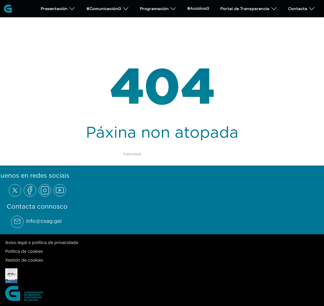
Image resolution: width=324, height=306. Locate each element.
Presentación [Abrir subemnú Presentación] (58, 8)
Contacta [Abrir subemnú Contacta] (301, 8)
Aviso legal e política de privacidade (41, 242)
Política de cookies (24, 251)
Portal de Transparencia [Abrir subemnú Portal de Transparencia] (248, 8)
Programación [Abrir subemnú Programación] (158, 8)
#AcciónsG (198, 8)
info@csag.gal (44, 221)
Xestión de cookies (24, 260)
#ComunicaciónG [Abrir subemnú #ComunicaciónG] (107, 8)
